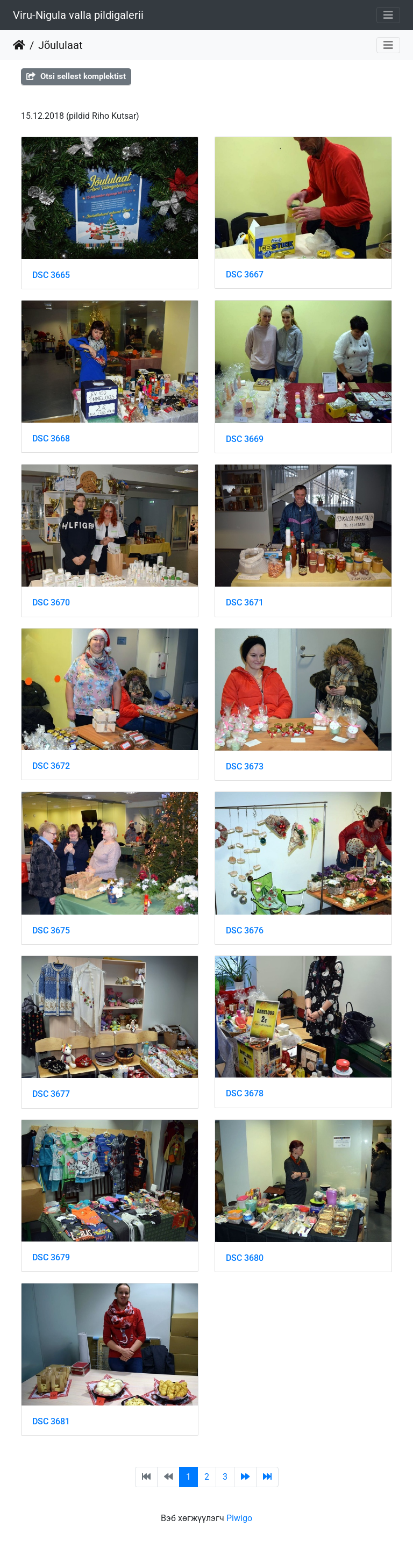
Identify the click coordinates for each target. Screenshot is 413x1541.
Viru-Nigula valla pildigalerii (78, 15)
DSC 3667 (245, 274)
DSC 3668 (51, 438)
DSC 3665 (51, 275)
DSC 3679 (51, 1257)
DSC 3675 (51, 930)
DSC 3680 (245, 1258)
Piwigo (239, 1518)
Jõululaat (60, 45)
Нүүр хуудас (19, 45)
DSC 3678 (245, 1093)
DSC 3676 (245, 930)
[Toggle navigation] (388, 15)
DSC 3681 (51, 1421)
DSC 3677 (51, 1094)
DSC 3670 (51, 602)
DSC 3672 (51, 766)
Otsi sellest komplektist (76, 76)
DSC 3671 (245, 602)
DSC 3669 (245, 439)
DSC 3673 (245, 766)
